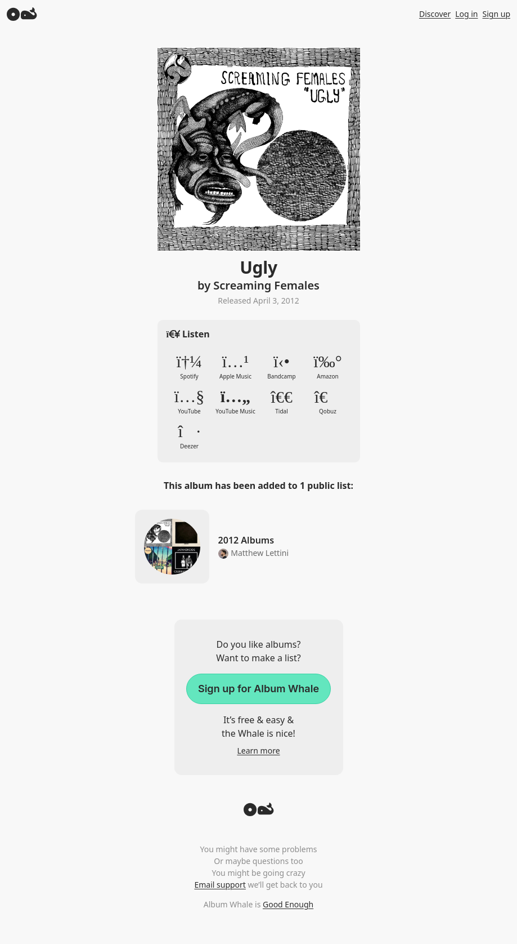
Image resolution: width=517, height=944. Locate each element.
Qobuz (328, 401)
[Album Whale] (22, 14)
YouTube (189, 401)
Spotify (189, 366)
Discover (435, 13)
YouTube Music (235, 401)
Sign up (496, 13)
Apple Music (235, 366)
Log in (466, 13)
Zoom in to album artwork (259, 149)
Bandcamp (282, 366)
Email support (219, 884)
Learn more (258, 750)
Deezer (189, 436)
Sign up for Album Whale (258, 688)
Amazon (328, 366)
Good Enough (288, 904)
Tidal (282, 401)
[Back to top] (259, 813)
